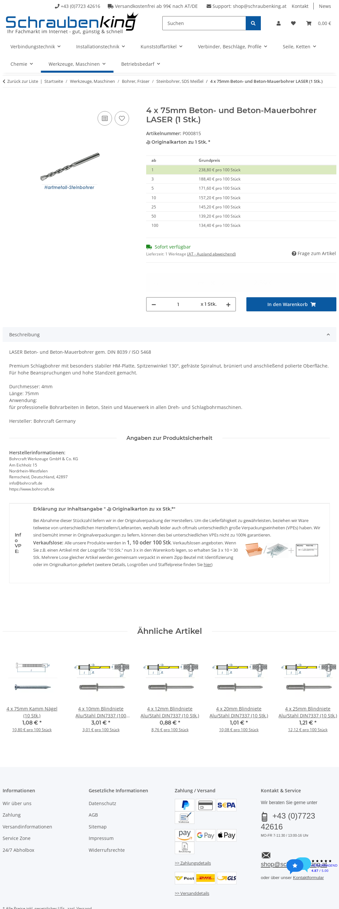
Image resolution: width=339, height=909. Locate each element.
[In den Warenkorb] (8, 102)
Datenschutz (102, 779)
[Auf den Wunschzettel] (122, 118)
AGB (93, 791)
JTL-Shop (307, 901)
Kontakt (300, 6)
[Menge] (178, 280)
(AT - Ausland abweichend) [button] (211, 254)
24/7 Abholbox (18, 826)
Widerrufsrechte (107, 826)
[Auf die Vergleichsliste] (105, 118)
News (325, 6)
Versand (84, 884)
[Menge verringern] (154, 280)
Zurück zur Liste (22, 81)
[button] (278, 23)
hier (207, 541)
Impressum (101, 814)
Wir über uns (17, 779)
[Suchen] (204, 23)
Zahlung (12, 791)
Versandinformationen (27, 803)
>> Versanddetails (192, 869)
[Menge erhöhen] (228, 280)
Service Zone (17, 814)
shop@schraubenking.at (259, 6)
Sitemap (98, 803)
